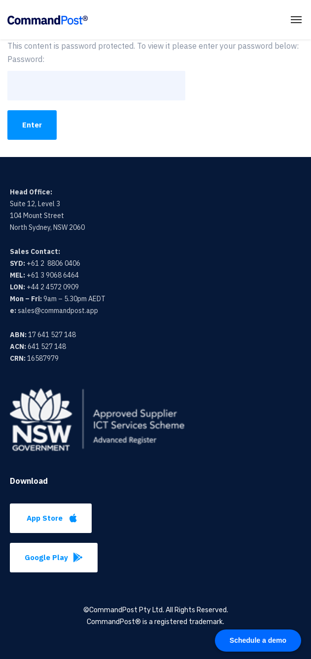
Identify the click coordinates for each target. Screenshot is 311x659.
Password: (96, 77)
